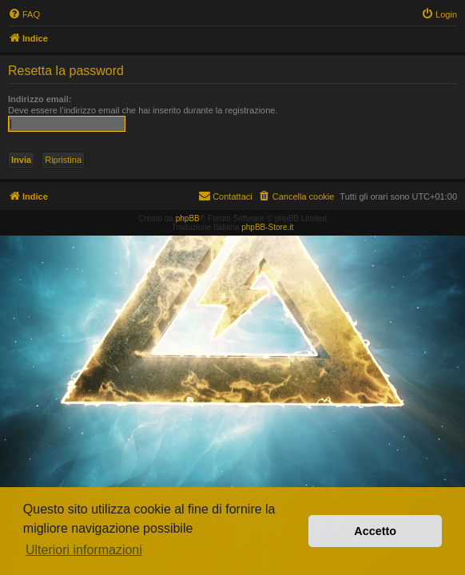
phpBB (188, 218)
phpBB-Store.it (267, 227)
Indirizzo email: (39, 99)
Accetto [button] (375, 531)
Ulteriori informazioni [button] (84, 550)
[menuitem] (24, 14)
